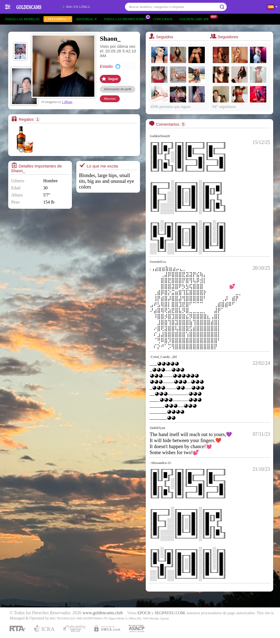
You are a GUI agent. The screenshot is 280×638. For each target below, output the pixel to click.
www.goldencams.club (103, 612)
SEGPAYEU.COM (169, 613)
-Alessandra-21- (161, 463)
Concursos (163, 19)
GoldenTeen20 (160, 136)
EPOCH (144, 613)
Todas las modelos (22, 19)
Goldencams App (195, 18)
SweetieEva (158, 262)
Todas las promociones (126, 18)
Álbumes (110, 98)
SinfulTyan (157, 428)
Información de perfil (117, 89)
